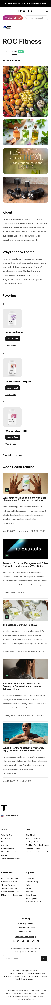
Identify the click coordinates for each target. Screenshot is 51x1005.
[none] (25, 483)
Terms (11, 973)
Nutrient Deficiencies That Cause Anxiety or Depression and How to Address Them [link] (22, 686)
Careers (4, 855)
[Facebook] (18, 941)
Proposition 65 (19, 976)
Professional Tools (9, 881)
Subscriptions (31, 898)
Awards (4, 845)
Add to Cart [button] (12, 338)
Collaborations (7, 848)
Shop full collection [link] (12, 455)
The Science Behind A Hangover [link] (20, 624)
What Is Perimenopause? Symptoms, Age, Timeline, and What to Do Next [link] (23, 749)
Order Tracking (32, 881)
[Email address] (22, 958)
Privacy (19, 973)
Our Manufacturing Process (37, 845)
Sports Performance (10, 892)
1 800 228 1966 (25, 931)
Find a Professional (9, 878)
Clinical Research (8, 852)
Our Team (5, 838)
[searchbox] (36, 17)
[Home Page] (25, 11)
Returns (29, 888)
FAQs (28, 885)
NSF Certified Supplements (37, 852)
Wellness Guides (33, 848)
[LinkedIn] (38, 941)
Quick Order (31, 895)
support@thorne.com (26, 927)
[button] (4, 10)
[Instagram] (13, 941)
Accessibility (34, 976)
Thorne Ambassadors (10, 888)
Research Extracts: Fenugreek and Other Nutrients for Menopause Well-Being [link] (25, 565)
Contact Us (30, 878)
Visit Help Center (25, 924)
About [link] (14, 51)
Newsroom (5, 842)
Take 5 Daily (30, 835)
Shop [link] (5, 51)
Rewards (29, 892)
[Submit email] (44, 958)
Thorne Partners (8, 885)
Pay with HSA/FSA (33, 902)
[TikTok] (33, 941)
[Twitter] (23, 941)
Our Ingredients (32, 842)
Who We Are (6, 835)
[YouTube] (28, 941)
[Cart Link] (47, 11)
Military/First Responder (11, 895)
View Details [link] (10, 345)
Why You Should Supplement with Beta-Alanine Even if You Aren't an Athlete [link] (25, 499)
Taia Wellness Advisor (10, 858)
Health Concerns (33, 838)
